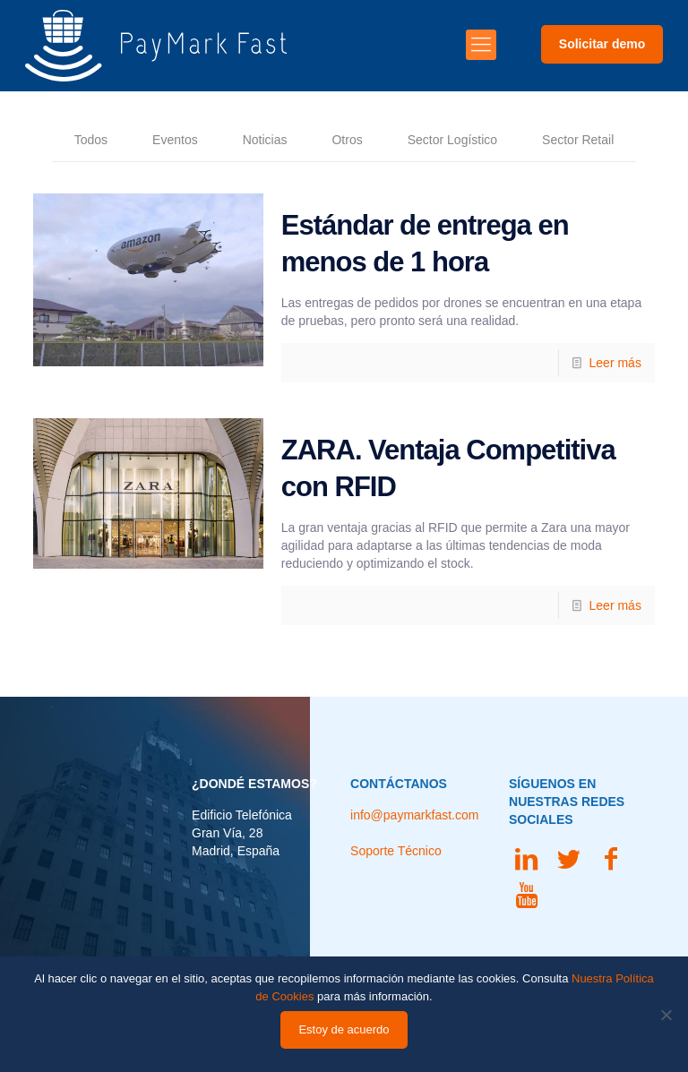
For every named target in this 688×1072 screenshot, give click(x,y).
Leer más (615, 363)
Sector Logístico (452, 140)
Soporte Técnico (396, 851)
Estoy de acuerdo (343, 1029)
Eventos (175, 140)
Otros (346, 140)
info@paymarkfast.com (414, 815)
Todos (91, 140)
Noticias (265, 140)
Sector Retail (578, 140)
